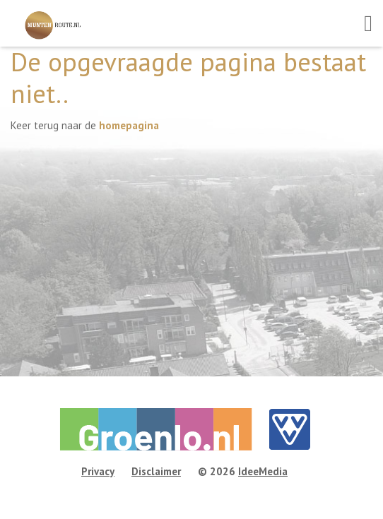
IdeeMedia (263, 471)
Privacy (97, 471)
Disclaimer (156, 471)
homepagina (129, 125)
